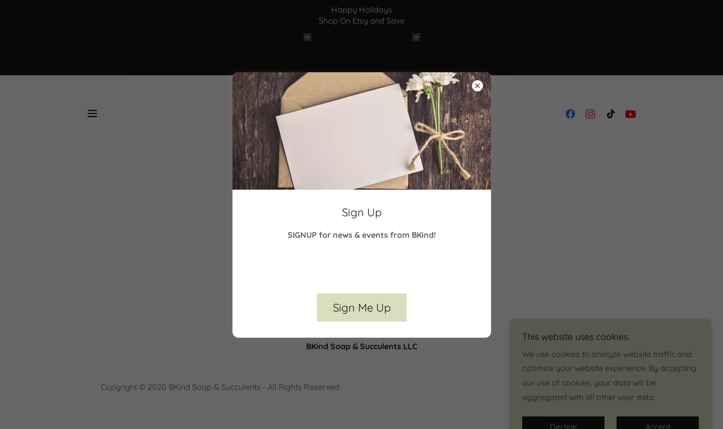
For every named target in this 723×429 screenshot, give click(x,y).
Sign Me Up (362, 308)
